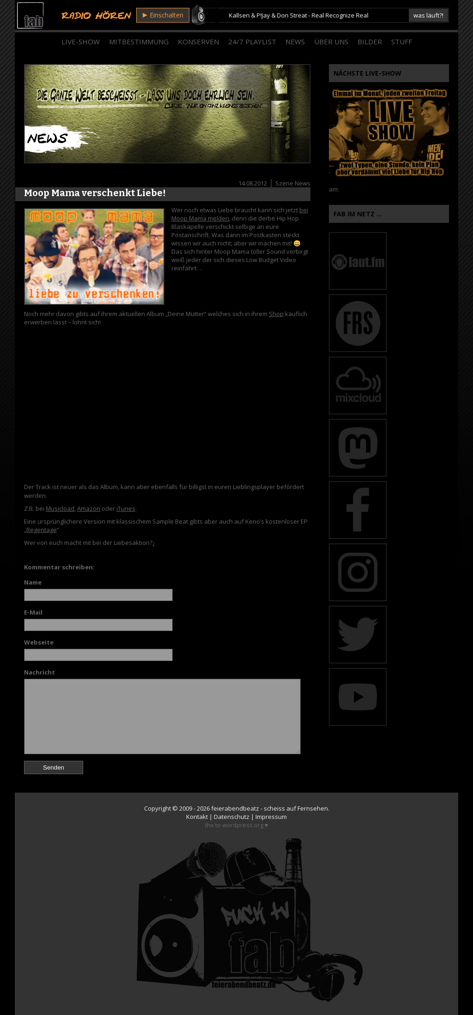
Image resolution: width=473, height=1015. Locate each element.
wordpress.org (242, 825)
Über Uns (331, 41)
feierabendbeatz (235, 808)
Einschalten (163, 15)
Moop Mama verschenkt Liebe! (95, 192)
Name (33, 582)
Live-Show (80, 41)
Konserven (198, 41)
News (295, 41)
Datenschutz (231, 816)
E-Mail (33, 612)
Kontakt (197, 816)
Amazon (88, 508)
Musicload (60, 508)
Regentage (41, 529)
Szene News (292, 183)
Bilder (370, 41)
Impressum (271, 816)
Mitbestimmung (139, 41)
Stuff (401, 41)
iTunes (125, 508)
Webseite (39, 642)
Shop (276, 314)
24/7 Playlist (252, 41)
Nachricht (39, 672)
